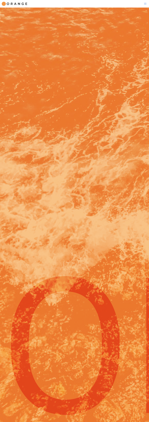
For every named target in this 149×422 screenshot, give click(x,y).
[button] (145, 4)
